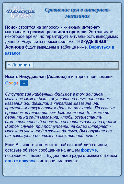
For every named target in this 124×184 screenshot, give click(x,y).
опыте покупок (20, 161)
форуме (89, 150)
